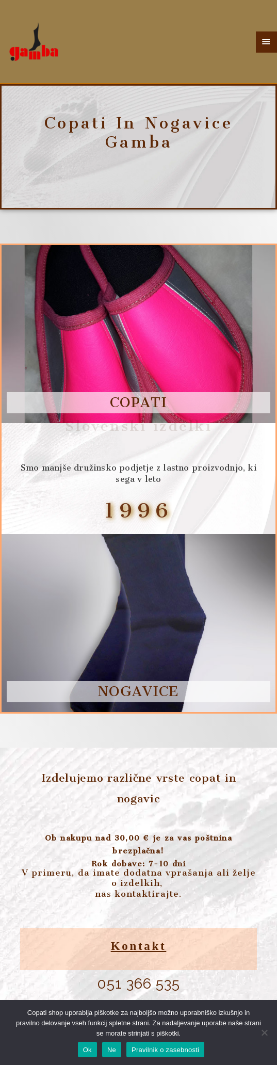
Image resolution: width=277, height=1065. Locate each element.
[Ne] (264, 1032)
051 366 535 (138, 983)
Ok (87, 1050)
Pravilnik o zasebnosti (165, 1050)
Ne (111, 1050)
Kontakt (139, 946)
